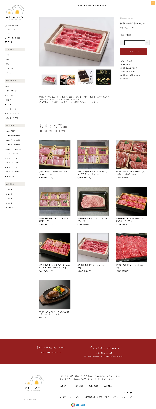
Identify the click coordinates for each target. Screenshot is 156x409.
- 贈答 (7, 86)
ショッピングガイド (75, 397)
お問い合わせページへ (51, 352)
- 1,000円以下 (10, 131)
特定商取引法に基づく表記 (128, 68)
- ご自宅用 (9, 68)
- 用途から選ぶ (78, 386)
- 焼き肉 (8, 100)
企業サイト (126, 397)
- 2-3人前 (8, 189)
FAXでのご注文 (14, 38)
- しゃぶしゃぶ (10, 109)
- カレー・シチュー (12, 113)
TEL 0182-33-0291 (105, 353)
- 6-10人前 (9, 207)
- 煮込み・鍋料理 (11, 118)
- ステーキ (9, 95)
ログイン (11, 29)
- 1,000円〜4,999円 (12, 135)
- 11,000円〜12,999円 (13, 154)
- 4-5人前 (8, 198)
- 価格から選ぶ (93, 386)
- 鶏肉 (7, 64)
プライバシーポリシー (112, 397)
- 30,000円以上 (11, 176)
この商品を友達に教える (128, 71)
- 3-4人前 (8, 194)
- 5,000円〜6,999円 (12, 140)
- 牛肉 (7, 55)
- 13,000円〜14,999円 (13, 158)
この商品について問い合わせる (130, 75)
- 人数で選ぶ (107, 386)
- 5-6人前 (8, 203)
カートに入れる (134, 51)
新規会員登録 (13, 25)
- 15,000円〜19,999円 (13, 163)
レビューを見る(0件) (126, 61)
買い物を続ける (125, 78)
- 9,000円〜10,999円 (13, 149)
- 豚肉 (7, 59)
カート (10, 34)
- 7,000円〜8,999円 (12, 144)
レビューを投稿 (125, 64)
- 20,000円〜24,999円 (13, 167)
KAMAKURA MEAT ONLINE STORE (93, 5)
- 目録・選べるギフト (13, 91)
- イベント (9, 73)
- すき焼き (9, 104)
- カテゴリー (63, 386)
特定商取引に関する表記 (93, 397)
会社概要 (62, 397)
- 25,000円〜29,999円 (13, 172)
